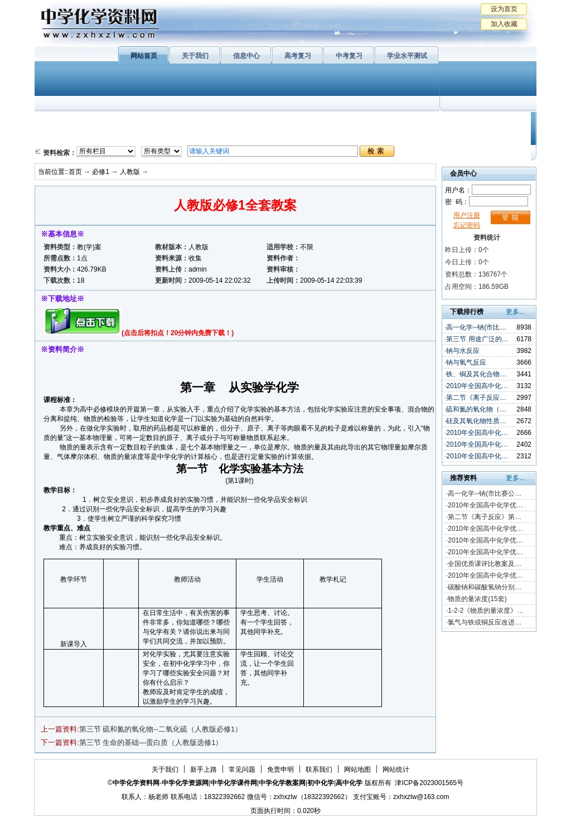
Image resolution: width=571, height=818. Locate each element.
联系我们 (319, 769)
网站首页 (143, 56)
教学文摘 (485, 123)
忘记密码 (466, 225)
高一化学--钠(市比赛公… (484, 493)
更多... (515, 312)
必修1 (57, 123)
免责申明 (280, 769)
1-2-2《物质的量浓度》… (486, 610)
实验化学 (251, 137)
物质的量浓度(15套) (477, 599)
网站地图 (357, 769)
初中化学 (430, 123)
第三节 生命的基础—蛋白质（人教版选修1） (151, 742)
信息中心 (246, 56)
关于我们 (195, 56)
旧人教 (309, 137)
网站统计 (396, 769)
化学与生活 (110, 123)
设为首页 (504, 9)
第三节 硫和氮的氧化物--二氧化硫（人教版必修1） (161, 729)
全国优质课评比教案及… (484, 564)
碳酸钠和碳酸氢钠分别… (484, 587)
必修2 (57, 137)
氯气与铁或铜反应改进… (484, 622)
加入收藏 (504, 24)
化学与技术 (110, 137)
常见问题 (242, 769)
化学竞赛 (485, 137)
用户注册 (466, 215)
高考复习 (297, 56)
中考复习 (349, 56)
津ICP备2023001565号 (429, 783)
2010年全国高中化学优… (485, 505)
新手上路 (203, 769)
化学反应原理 (179, 137)
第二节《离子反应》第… (484, 517)
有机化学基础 (251, 123)
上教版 (309, 123)
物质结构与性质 (179, 123)
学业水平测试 (407, 56)
